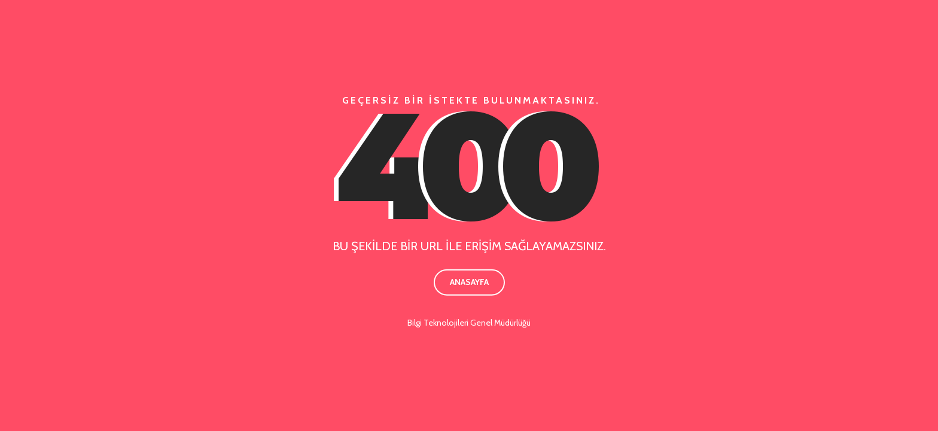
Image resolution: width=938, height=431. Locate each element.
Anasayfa (469, 282)
